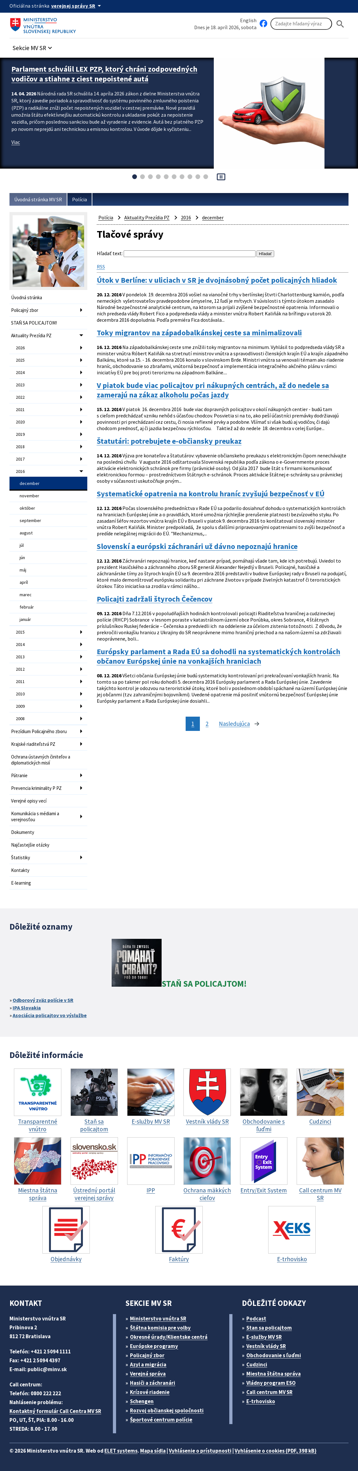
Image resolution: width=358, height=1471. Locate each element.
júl (22, 545)
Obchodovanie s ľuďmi (273, 1355)
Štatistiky (20, 858)
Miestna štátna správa (273, 1373)
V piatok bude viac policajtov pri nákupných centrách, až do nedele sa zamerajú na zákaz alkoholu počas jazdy (213, 390)
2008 (20, 718)
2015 (20, 632)
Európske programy (154, 1346)
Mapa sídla (153, 1450)
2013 (20, 657)
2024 (20, 372)
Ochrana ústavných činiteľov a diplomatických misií (40, 760)
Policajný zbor (24, 310)
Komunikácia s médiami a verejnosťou (35, 816)
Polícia (79, 199)
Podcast (256, 1318)
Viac (15, 142)
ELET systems (121, 1450)
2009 (20, 706)
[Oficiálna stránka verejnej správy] (77, 6)
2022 (20, 397)
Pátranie (19, 775)
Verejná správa (148, 1373)
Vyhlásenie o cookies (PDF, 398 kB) (276, 1450)
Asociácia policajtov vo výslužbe (50, 1015)
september (30, 520)
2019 (20, 434)
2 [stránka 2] (207, 723)
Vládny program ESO (271, 1382)
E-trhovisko (260, 1401)
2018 (20, 446)
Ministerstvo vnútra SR (158, 1318)
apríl (24, 582)
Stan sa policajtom (269, 1327)
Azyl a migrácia (148, 1364)
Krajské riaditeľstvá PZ (33, 744)
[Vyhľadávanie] (301, 24)
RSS (101, 266)
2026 (20, 348)
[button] (33, 46)
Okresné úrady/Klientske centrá (168, 1336)
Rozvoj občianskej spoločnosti (167, 1410)
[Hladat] (340, 23)
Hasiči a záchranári (152, 1382)
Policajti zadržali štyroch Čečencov (155, 599)
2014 (20, 644)
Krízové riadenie (150, 1392)
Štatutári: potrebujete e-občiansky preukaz (169, 441)
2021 (20, 409)
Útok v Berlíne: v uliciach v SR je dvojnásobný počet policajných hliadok (217, 280)
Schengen (142, 1401)
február (27, 607)
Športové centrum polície (161, 1419)
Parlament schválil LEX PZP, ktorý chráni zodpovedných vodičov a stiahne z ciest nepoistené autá (104, 74)
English (248, 20)
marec (26, 594)
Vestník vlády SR (266, 1346)
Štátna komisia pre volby (160, 1327)
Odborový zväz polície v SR (43, 1000)
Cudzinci (256, 1364)
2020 (20, 422)
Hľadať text (109, 253)
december (30, 483)
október (27, 508)
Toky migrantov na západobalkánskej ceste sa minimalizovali (199, 333)
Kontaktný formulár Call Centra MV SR (55, 1411)
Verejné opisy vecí (28, 801)
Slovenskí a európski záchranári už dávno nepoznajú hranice (197, 546)
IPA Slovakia (27, 1007)
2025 (20, 360)
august (26, 533)
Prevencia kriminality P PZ (36, 788)
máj (23, 570)
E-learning (21, 883)
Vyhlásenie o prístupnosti (200, 1450)
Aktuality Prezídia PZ (31, 335)
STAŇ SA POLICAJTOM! (34, 323)
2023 (20, 385)
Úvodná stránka (26, 297)
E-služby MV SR (264, 1336)
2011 (20, 681)
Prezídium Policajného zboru (39, 731)
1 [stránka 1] (192, 723)
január (25, 619)
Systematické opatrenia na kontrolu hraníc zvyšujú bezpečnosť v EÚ (210, 494)
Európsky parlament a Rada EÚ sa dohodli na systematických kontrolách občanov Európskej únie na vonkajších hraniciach (218, 656)
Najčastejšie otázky (30, 845)
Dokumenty (22, 832)
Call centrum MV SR (269, 1392)
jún (22, 557)
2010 (20, 694)
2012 (20, 669)
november (29, 496)
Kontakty (20, 870)
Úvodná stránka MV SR (38, 199)
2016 (20, 471)
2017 (20, 459)
